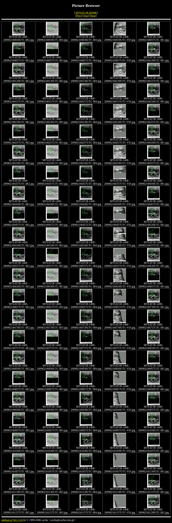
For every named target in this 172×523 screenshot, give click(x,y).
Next (93, 15)
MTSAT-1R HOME (86, 12)
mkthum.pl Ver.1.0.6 (12, 520)
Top (86, 15)
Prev (78, 15)
